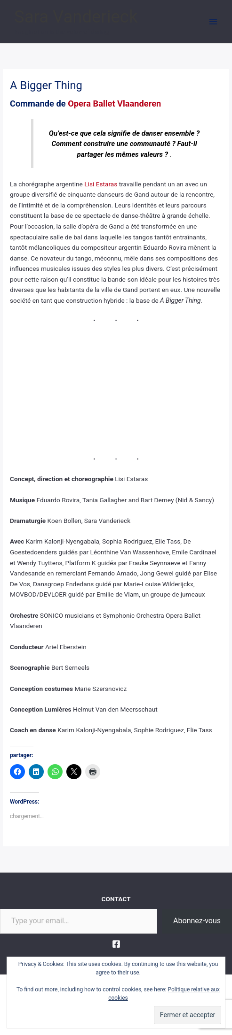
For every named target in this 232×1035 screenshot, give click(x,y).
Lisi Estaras (100, 184)
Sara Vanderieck (75, 17)
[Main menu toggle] (213, 21)
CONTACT (116, 899)
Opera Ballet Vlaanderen (114, 103)
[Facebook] (116, 944)
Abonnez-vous (197, 920)
